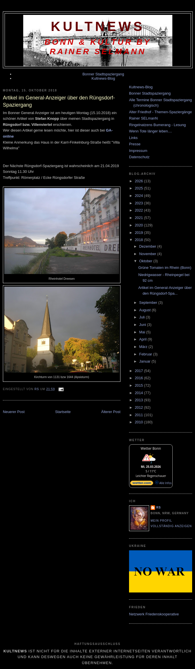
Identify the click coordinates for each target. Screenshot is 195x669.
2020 (139, 225)
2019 (139, 232)
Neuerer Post (14, 412)
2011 (139, 415)
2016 (139, 378)
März (143, 347)
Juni (143, 324)
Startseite (63, 412)
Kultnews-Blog (103, 78)
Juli (142, 317)
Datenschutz (139, 157)
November (148, 254)
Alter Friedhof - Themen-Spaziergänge (160, 112)
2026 (139, 181)
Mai (142, 332)
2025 (139, 188)
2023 (139, 203)
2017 (139, 371)
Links (133, 138)
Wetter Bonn (151, 448)
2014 (139, 393)
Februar (146, 354)
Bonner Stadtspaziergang (103, 74)
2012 (139, 407)
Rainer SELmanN (143, 118)
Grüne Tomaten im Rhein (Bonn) (164, 267)
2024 (139, 195)
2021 (139, 218)
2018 (139, 240)
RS (158, 507)
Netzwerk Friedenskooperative (154, 614)
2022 (139, 210)
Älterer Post (110, 412)
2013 (139, 400)
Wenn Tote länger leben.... (150, 131)
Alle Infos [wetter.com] (163, 483)
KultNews (98, 26)
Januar (145, 361)
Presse (135, 144)
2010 (139, 422)
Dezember (148, 246)
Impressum (138, 150)
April (143, 339)
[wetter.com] (141, 484)
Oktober (146, 261)
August (145, 310)
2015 (139, 385)
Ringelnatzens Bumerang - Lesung (157, 125)
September (148, 302)
